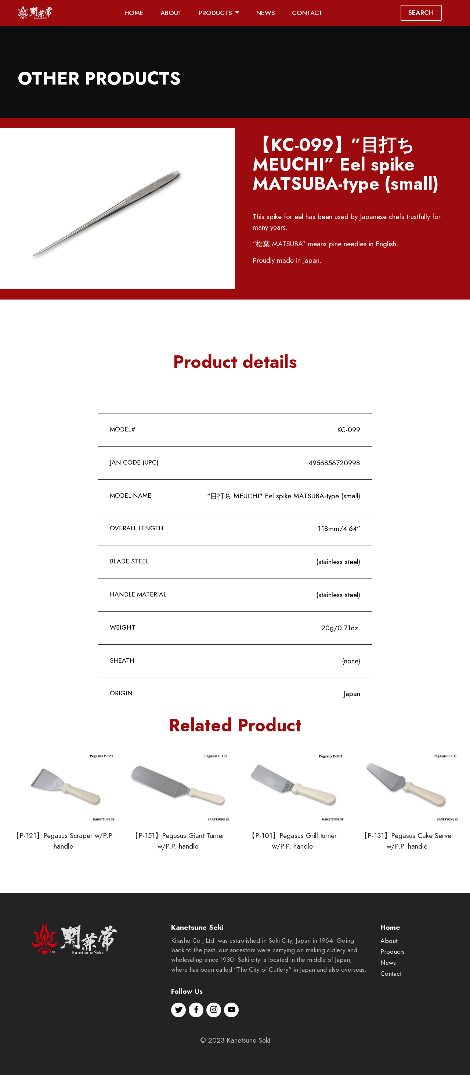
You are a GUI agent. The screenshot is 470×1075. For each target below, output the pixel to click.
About (389, 964)
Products (392, 975)
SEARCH (421, 12)
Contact (391, 997)
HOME (134, 13)
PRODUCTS (215, 13)
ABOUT (171, 13)
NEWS (265, 13)
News (388, 986)
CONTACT (307, 13)
